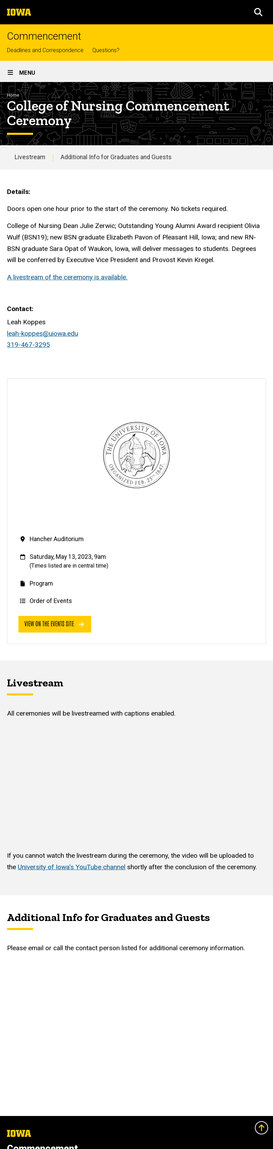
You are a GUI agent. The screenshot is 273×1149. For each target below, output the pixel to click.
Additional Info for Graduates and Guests (116, 157)
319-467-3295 (28, 345)
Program (41, 583)
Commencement (44, 36)
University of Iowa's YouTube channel (71, 867)
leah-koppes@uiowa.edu (42, 333)
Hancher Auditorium (57, 539)
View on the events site (54, 623)
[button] (258, 12)
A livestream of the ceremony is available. (67, 277)
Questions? (105, 50)
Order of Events (51, 600)
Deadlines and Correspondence (45, 50)
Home (13, 95)
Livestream (30, 157)
